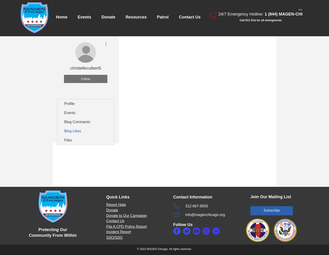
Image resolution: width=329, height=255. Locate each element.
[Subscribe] (271, 210)
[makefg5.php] (216, 231)
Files (68, 140)
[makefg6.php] (196, 231)
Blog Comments (77, 122)
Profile (69, 104)
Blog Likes (72, 131)
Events (69, 113)
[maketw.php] (186, 231)
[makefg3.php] (206, 231)
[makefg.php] (176, 231)
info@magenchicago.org (205, 215)
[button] (86, 17)
